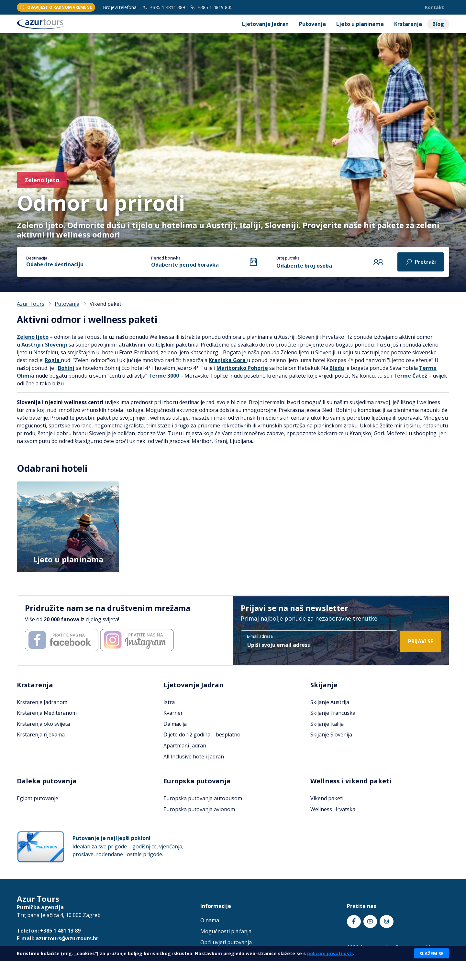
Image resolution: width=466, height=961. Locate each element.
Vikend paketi (326, 798)
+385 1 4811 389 (164, 7)
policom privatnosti (330, 953)
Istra (169, 702)
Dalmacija (175, 723)
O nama (209, 920)
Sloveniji (56, 344)
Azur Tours (30, 303)
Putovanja (312, 24)
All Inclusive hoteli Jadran (193, 756)
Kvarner (173, 712)
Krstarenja (408, 24)
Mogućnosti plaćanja (225, 931)
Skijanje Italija (327, 723)
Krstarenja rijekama (41, 734)
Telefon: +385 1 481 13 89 (49, 930)
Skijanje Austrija (329, 702)
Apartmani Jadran (184, 745)
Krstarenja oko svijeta (43, 723)
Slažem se (431, 953)
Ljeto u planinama (360, 24)
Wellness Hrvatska (332, 809)
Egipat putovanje (37, 798)
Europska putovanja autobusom (202, 798)
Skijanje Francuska (332, 712)
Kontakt (434, 7)
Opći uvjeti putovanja (226, 942)
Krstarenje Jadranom (42, 702)
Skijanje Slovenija (331, 734)
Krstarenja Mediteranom (47, 712)
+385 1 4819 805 (211, 7)
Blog (438, 24)
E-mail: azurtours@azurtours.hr (57, 938)
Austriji (31, 344)
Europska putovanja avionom (199, 809)
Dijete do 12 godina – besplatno (201, 734)
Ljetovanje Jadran (265, 24)
